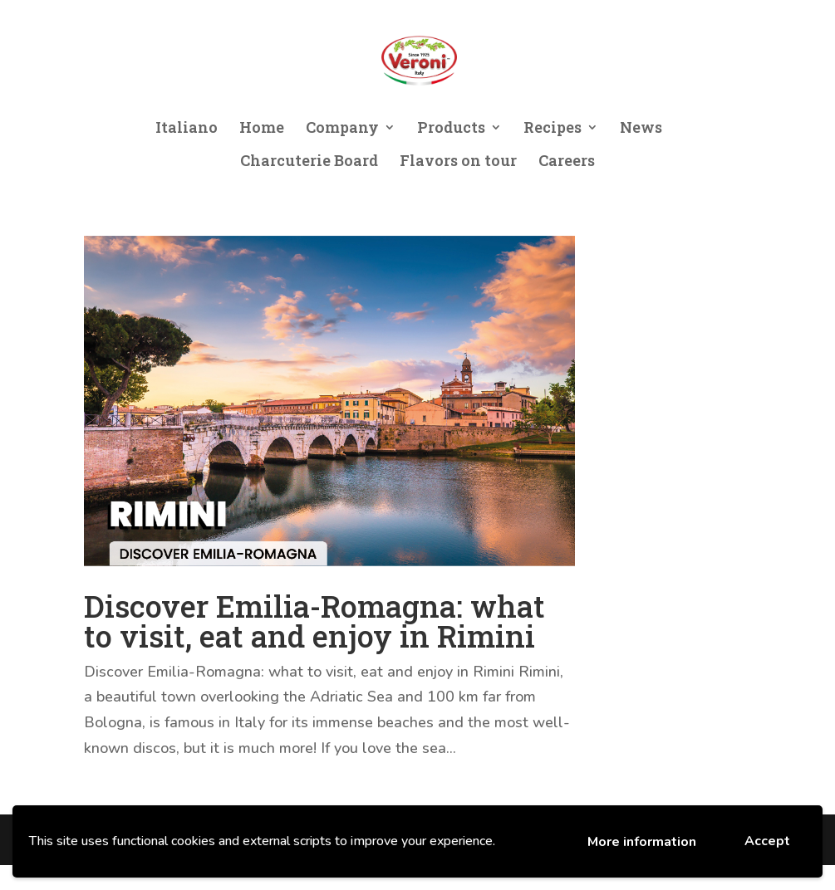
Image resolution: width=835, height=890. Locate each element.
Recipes (552, 129)
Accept (767, 841)
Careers (566, 162)
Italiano (186, 129)
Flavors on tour (458, 162)
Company (342, 129)
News (641, 129)
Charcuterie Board (309, 162)
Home (261, 129)
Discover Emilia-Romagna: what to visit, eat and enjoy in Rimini (314, 621)
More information (641, 842)
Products (451, 129)
